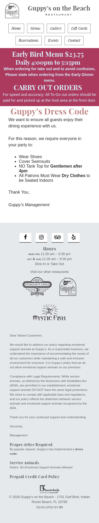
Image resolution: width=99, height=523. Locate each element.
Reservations (28, 40)
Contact (74, 40)
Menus (35, 28)
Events (53, 40)
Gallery (56, 28)
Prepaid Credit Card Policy (35, 476)
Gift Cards (79, 28)
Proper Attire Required (31, 444)
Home (16, 28)
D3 (61, 507)
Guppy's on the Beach (59, 10)
